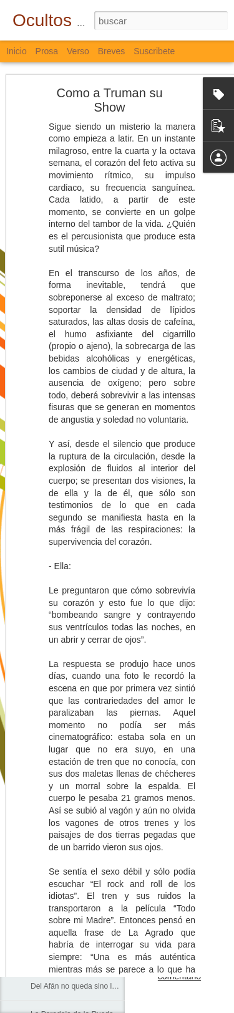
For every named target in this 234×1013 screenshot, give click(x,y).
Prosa (47, 51)
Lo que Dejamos (58, 902)
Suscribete (154, 51)
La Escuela (49, 705)
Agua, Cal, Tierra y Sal (68, 874)
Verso (78, 51)
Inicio (16, 51)
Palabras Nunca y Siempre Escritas (90, 958)
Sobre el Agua (54, 846)
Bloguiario (199, 893)
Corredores (49, 733)
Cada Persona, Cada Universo (81, 789)
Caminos (45, 761)
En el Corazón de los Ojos (74, 818)
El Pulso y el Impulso (65, 930)
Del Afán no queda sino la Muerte (86, 986)
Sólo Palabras (54, 677)
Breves (111, 51)
